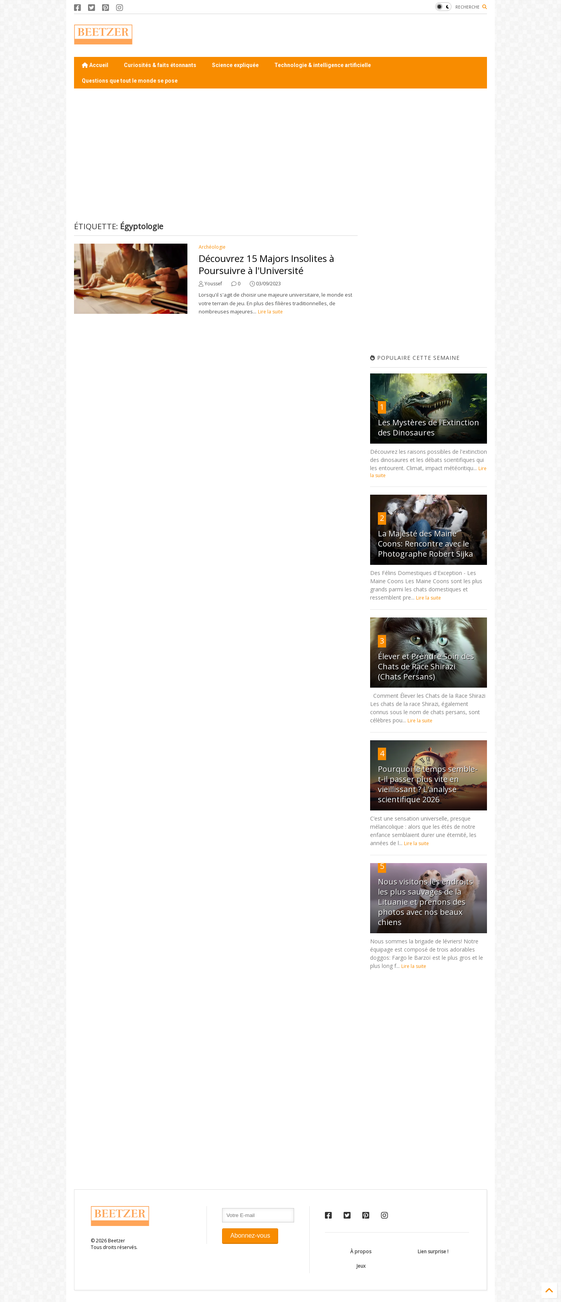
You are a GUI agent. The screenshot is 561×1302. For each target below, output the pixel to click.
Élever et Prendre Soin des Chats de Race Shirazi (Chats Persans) (426, 666)
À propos (360, 1251)
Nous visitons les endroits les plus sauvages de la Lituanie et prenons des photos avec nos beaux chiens (425, 901)
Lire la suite (270, 311)
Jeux (360, 1266)
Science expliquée (235, 65)
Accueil (95, 65)
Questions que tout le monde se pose (130, 81)
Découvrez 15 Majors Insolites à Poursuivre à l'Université (266, 264)
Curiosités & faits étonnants (160, 65)
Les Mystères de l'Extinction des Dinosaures (428, 427)
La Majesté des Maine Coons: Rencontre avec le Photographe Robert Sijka (425, 543)
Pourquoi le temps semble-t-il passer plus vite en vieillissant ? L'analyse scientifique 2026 (428, 784)
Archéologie (212, 247)
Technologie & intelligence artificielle (322, 65)
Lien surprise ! (433, 1251)
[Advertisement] (345, 35)
